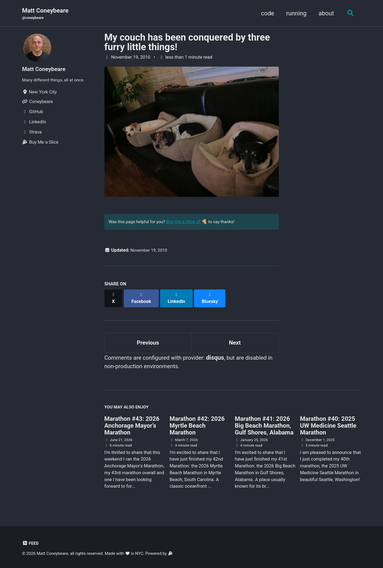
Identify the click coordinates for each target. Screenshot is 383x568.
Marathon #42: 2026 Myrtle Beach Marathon (197, 425)
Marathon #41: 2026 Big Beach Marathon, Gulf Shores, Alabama (264, 425)
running (294, 13)
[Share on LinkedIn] (178, 297)
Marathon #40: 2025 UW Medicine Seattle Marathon (328, 425)
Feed (30, 542)
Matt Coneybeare (45, 14)
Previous (148, 339)
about (324, 13)
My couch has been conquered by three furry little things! (187, 42)
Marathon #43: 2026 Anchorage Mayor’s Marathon (132, 425)
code (265, 13)
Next (234, 339)
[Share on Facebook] (142, 297)
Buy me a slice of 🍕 (190, 223)
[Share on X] (113, 297)
